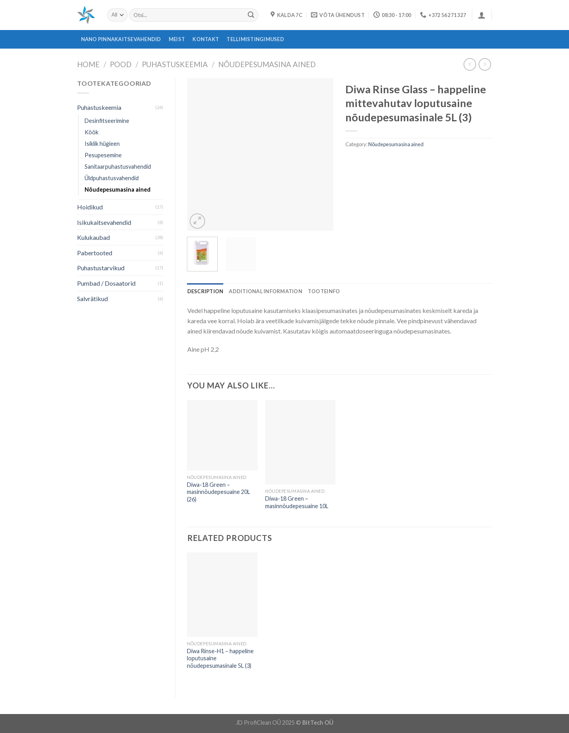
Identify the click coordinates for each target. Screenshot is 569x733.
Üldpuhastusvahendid (112, 178)
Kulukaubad (93, 237)
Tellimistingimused (255, 39)
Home (88, 64)
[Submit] (251, 15)
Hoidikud (90, 207)
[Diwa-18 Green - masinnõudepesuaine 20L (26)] (222, 435)
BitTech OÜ (317, 722)
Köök (91, 132)
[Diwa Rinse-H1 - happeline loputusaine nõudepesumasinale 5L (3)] (222, 594)
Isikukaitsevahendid (104, 222)
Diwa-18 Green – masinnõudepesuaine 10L (296, 502)
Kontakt (205, 39)
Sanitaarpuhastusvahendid (118, 166)
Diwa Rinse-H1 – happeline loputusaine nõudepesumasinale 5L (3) (220, 658)
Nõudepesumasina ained (267, 64)
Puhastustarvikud (100, 267)
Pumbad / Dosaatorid (106, 283)
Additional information (265, 291)
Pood (121, 64)
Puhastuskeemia (175, 64)
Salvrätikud (92, 298)
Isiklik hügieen (102, 143)
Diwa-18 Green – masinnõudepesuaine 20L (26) (218, 492)
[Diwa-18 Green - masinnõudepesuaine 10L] (300, 442)
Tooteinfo (324, 291)
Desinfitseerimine (107, 120)
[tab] (205, 291)
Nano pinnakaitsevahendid (121, 39)
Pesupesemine (103, 155)
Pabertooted (94, 252)
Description (205, 291)
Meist (177, 39)
